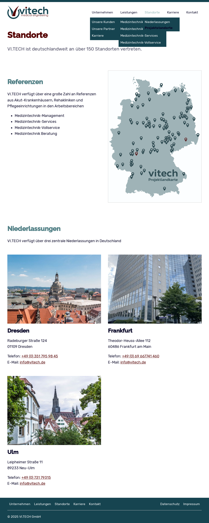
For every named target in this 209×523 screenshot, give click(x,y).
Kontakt (192, 12)
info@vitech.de (32, 362)
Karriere (173, 12)
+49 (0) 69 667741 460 (140, 356)
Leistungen (128, 12)
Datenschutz (170, 504)
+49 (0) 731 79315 (36, 477)
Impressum (191, 504)
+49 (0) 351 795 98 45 (39, 356)
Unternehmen (102, 12)
